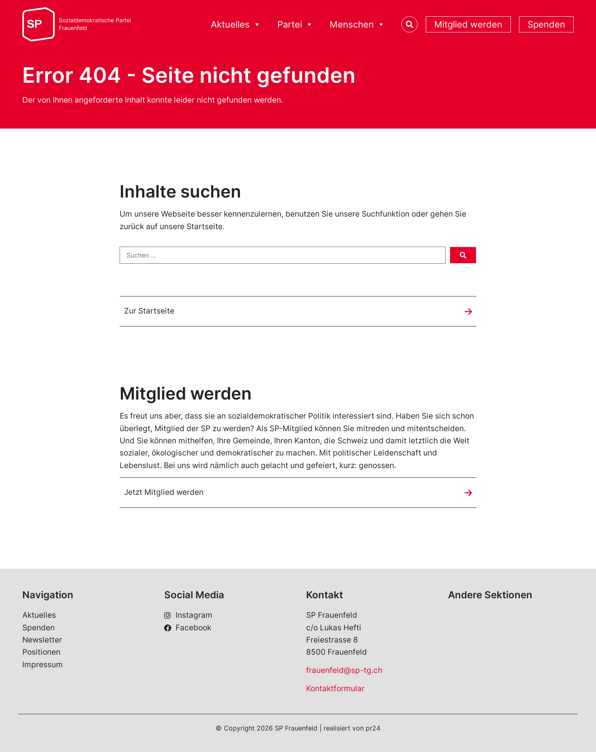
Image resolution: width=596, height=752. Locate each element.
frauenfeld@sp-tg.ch (344, 670)
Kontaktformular (335, 688)
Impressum (42, 664)
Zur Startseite (149, 311)
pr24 (373, 728)
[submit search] (463, 255)
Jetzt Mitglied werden (164, 492)
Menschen (357, 24)
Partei (295, 24)
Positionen (41, 652)
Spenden (546, 24)
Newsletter (42, 640)
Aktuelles (236, 24)
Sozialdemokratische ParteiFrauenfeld (95, 24)
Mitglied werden (468, 24)
